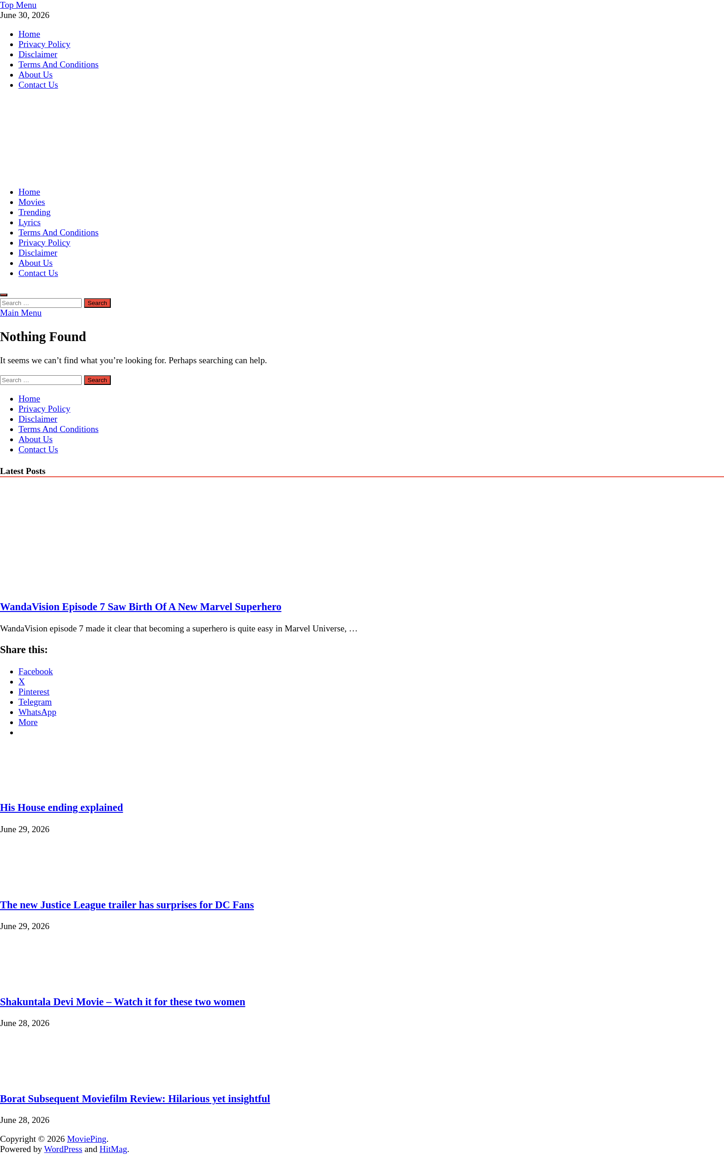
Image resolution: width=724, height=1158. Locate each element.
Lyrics (29, 222)
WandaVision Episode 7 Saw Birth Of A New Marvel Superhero (140, 606)
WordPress (63, 1149)
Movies (31, 202)
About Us (35, 74)
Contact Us (38, 85)
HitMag (113, 1149)
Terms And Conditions (58, 64)
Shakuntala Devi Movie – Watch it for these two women (122, 1002)
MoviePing (86, 1139)
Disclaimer (37, 54)
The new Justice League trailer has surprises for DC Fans (127, 905)
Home (29, 34)
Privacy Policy (44, 44)
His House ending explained (61, 807)
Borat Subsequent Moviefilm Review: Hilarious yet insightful (135, 1098)
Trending (34, 212)
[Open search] (3, 295)
